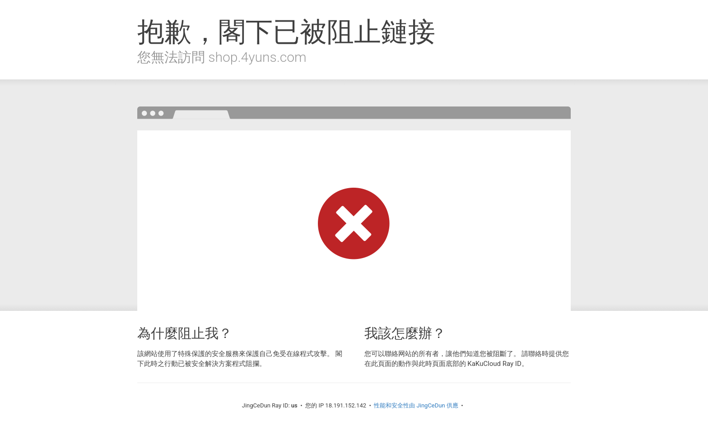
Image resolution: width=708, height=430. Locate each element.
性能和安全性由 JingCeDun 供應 (416, 405)
